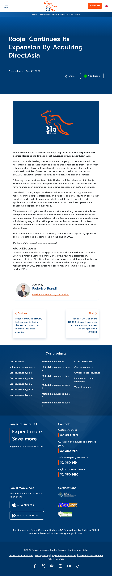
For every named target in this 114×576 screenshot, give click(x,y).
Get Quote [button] (95, 5)
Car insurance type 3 (21, 395)
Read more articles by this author (50, 294)
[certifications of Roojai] (68, 504)
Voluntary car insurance (22, 367)
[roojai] (51, 6)
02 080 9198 (69, 450)
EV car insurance (83, 361)
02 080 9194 (69, 462)
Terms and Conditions (21, 555)
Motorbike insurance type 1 (56, 369)
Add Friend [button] (92, 76)
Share (69, 76)
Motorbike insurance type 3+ (56, 395)
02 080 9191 (69, 435)
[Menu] (6, 5)
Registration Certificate (64, 555)
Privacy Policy (42, 555)
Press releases (16, 71)
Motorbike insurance (53, 361)
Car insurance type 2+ (21, 378)
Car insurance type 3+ (21, 389)
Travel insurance (82, 387)
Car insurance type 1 (21, 372)
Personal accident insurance (84, 380)
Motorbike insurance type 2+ (56, 377)
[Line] (51, 566)
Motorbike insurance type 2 (56, 386)
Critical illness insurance (87, 372)
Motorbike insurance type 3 (56, 404)
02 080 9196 (69, 474)
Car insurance (17, 361)
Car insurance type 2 (21, 384)
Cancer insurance (83, 367)
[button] (107, 6)
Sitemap (60, 559)
